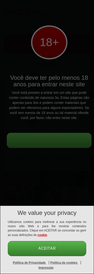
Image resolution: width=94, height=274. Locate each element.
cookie (42, 235)
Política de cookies (64, 262)
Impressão (45, 267)
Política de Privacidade (29, 262)
